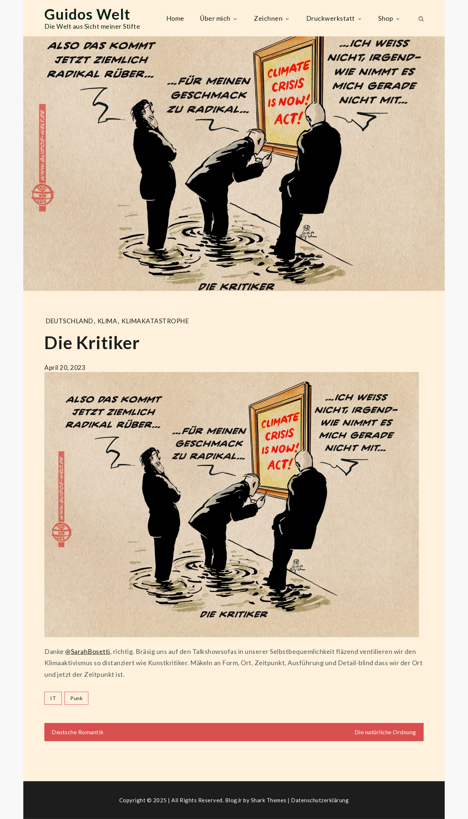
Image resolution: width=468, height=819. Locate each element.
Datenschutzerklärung (320, 800)
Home (175, 18)
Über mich (219, 18)
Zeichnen (272, 18)
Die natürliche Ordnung (385, 731)
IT (53, 698)
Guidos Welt (87, 14)
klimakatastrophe (155, 321)
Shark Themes (269, 800)
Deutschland (69, 321)
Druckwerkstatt (334, 18)
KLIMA (107, 321)
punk (76, 698)
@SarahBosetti (87, 651)
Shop (389, 18)
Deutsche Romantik (78, 731)
